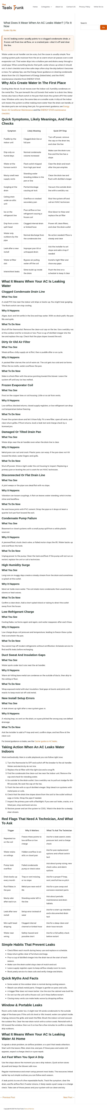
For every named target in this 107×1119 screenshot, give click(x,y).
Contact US (72, 7)
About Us (61, 7)
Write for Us (99, 7)
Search (84, 23)
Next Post (69, 1097)
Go (103, 27)
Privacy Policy (85, 7)
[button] (54, 6)
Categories (49, 6)
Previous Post (7, 1097)
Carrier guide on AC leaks (46, 741)
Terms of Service (29, 1108)
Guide (6, 30)
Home (38, 7)
